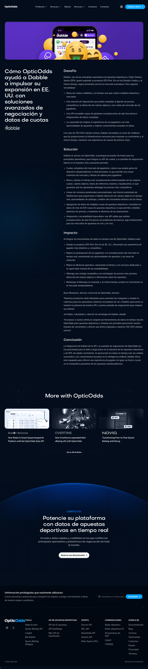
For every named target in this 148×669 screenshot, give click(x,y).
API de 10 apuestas (58, 625)
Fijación (67, 7)
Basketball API (88, 633)
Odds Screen (31, 625)
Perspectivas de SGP (112, 634)
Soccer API (86, 625)
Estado (131, 645)
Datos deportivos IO (114, 629)
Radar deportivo (112, 625)
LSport (108, 640)
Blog (130, 629)
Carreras (132, 633)
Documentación (135, 625)
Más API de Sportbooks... (55, 634)
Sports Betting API (33, 629)
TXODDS (109, 644)
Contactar (92, 7)
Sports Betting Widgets (32, 642)
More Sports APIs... (90, 641)
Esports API (86, 637)
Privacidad (133, 649)
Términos (132, 654)
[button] (41, 6)
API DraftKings (55, 629)
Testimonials (134, 637)
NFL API (85, 629)
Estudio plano (138, 662)
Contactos (133, 641)
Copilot (28, 633)
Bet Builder (30, 637)
